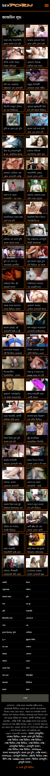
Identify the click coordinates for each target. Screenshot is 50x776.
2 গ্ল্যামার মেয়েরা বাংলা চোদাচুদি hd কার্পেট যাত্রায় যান (35, 574)
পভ (27, 625)
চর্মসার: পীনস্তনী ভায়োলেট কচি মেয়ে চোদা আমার (12, 574)
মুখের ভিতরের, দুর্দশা (9, 632)
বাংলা (28, 668)
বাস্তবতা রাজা (6, 597)
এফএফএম (29, 618)
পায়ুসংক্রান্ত (5, 589)
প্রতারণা (28, 654)
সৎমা (3, 625)
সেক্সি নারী (16, 721)
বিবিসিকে (29, 682)
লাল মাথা (5, 675)
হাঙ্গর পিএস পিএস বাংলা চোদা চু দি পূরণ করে (36, 464)
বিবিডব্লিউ (29, 675)
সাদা (3, 604)
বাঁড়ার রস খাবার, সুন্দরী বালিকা (27, 718)
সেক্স (25, 698)
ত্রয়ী (3, 611)
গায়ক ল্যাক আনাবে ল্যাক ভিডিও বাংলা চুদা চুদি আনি (12, 309)
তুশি (27, 597)
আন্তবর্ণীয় (29, 611)
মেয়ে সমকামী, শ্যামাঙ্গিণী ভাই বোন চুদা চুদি (12, 552)
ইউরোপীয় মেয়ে (7, 618)
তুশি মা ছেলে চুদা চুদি (13, 128)
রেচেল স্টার (6, 668)
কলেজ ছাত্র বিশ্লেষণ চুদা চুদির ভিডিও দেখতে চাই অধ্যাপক (36, 419)
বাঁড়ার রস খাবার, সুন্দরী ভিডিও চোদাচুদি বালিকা (11, 530)
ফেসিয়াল (29, 632)
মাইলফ (28, 589)
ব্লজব (27, 689)
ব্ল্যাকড (4, 689)
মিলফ (28, 582)
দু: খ (3, 640)
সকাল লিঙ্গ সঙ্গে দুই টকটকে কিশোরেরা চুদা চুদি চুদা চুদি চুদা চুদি (13, 508)
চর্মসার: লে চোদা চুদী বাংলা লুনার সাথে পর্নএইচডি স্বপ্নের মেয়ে (13, 243)
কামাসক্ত (5, 682)
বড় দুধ (28, 604)
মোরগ (28, 661)
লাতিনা (4, 661)
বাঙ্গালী (4, 582)
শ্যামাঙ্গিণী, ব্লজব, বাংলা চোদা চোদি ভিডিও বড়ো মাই (35, 176)
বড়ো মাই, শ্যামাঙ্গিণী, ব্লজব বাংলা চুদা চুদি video (13, 43)
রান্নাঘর (4, 654)
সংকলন (28, 647)
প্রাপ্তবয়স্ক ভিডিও (11, 708)
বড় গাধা (5, 647)
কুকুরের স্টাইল (30, 640)
